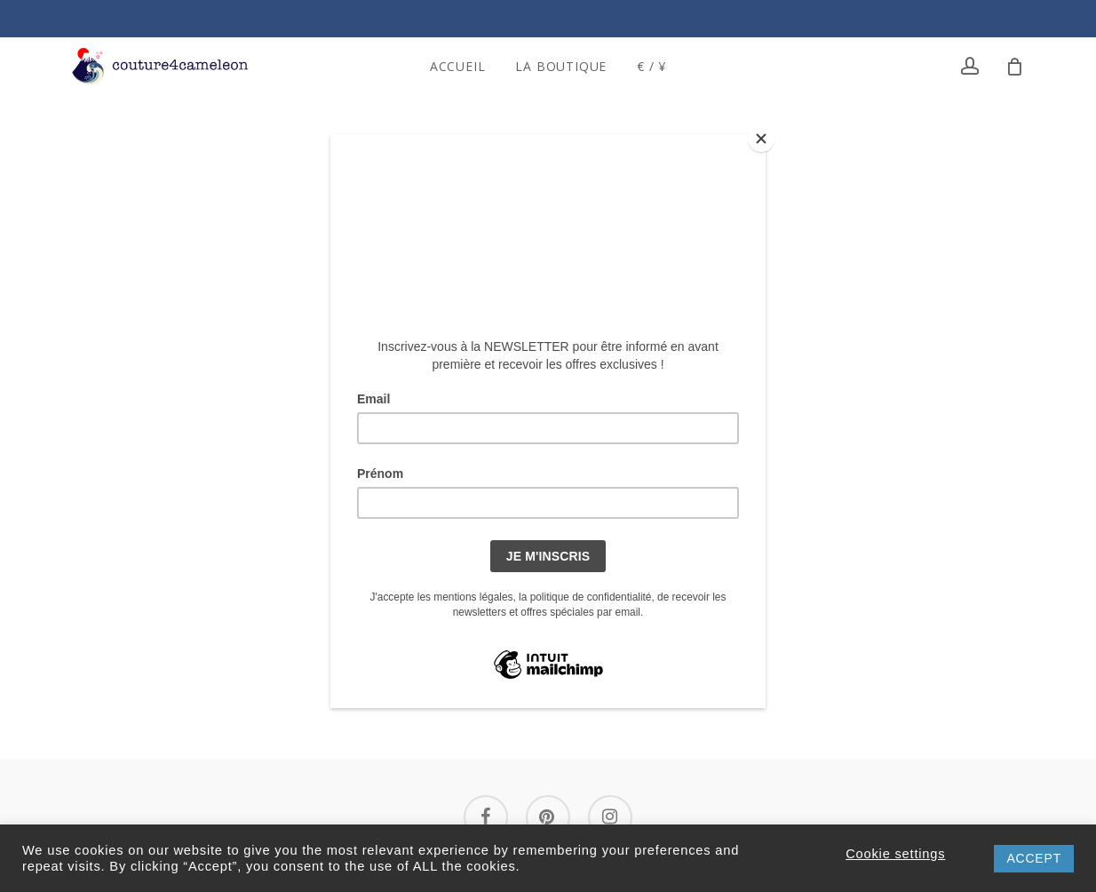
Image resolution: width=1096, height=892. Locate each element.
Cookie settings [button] (895, 854)
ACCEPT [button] (1033, 858)
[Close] (761, 138)
